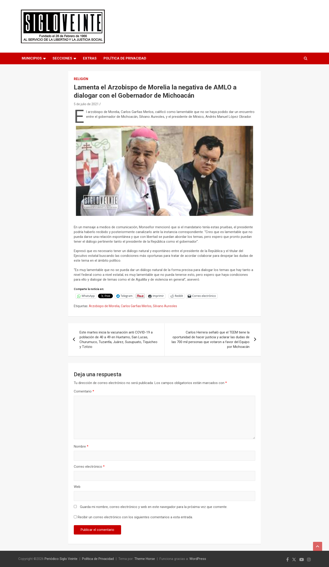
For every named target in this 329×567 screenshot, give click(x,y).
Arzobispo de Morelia (104, 306)
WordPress (197, 559)
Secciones (62, 58)
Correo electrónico (89, 467)
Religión (81, 79)
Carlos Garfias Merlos (136, 306)
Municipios (32, 58)
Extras (90, 58)
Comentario (84, 391)
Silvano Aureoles (165, 306)
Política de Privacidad (124, 58)
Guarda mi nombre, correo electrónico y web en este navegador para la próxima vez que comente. (153, 507)
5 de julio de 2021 (86, 104)
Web (77, 487)
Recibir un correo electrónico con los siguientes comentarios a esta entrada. (135, 517)
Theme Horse (144, 559)
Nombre (81, 446)
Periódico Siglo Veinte (61, 559)
